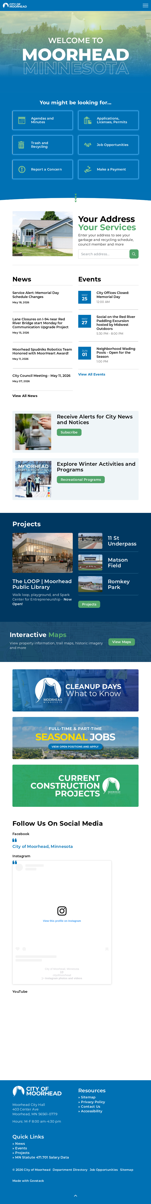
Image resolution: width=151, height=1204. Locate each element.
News (20, 1143)
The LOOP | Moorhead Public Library (42, 584)
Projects (89, 604)
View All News (24, 396)
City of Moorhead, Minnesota (42, 846)
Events (21, 1148)
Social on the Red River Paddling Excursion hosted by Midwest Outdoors (116, 323)
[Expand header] (145, 5)
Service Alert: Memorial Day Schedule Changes (35, 295)
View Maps (122, 641)
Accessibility (91, 1111)
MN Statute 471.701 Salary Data (42, 1157)
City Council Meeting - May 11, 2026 (41, 376)
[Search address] (108, 254)
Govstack (37, 1181)
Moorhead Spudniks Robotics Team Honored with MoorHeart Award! (42, 351)
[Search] (134, 254)
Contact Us (90, 1106)
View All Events (91, 374)
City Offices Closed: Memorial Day (113, 295)
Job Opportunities (104, 1170)
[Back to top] (75, 1196)
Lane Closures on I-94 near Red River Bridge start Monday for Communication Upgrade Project (40, 323)
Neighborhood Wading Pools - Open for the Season (116, 353)
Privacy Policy (93, 1102)
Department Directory (70, 1170)
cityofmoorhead (62, 975)
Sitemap (88, 1097)
